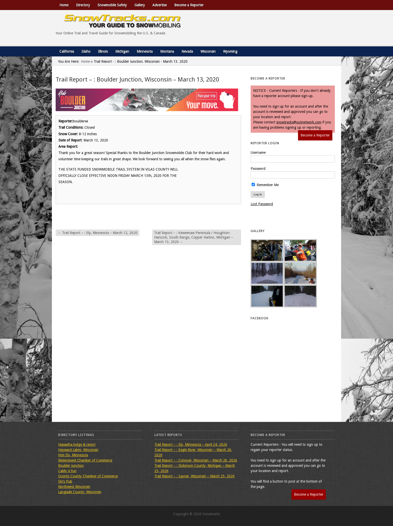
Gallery (139, 5)
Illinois (103, 51)
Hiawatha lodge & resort (76, 444)
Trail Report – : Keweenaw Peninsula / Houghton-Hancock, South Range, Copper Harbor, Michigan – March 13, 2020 (193, 237)
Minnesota (145, 51)
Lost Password (262, 204)
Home (63, 5)
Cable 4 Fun (67, 471)
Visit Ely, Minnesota (73, 455)
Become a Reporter (189, 5)
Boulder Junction (71, 466)
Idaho (85, 51)
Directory (83, 5)
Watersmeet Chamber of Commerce (85, 460)
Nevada (187, 51)
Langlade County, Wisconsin (79, 492)
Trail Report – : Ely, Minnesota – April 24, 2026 (190, 444)
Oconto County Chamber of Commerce (88, 476)
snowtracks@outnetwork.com (298, 122)
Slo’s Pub (65, 481)
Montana (167, 51)
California (66, 51)
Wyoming (230, 51)
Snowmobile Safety (112, 5)
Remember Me (265, 185)
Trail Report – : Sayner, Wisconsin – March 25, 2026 (194, 476)
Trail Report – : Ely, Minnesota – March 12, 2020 (97, 233)
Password (258, 169)
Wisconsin (208, 51)
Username (258, 153)
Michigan (122, 51)
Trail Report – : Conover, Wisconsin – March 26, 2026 (195, 460)
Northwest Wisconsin (74, 487)
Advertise (159, 5)
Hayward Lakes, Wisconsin (78, 450)
